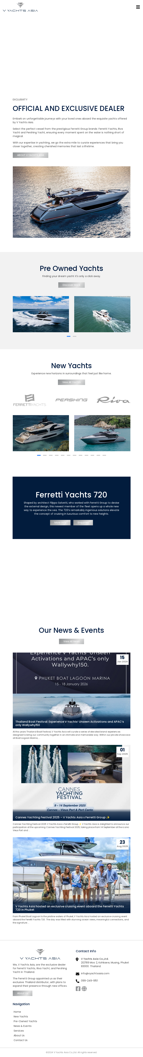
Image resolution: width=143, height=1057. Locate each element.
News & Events (23, 1026)
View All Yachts (71, 382)
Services (19, 1030)
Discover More (71, 285)
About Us (22, 993)
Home (17, 1012)
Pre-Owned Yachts (25, 1021)
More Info (60, 522)
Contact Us (21, 1040)
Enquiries (83, 522)
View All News (71, 641)
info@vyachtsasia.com (95, 973)
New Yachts (21, 1016)
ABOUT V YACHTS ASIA (30, 155)
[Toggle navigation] (138, 7)
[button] (69, 336)
